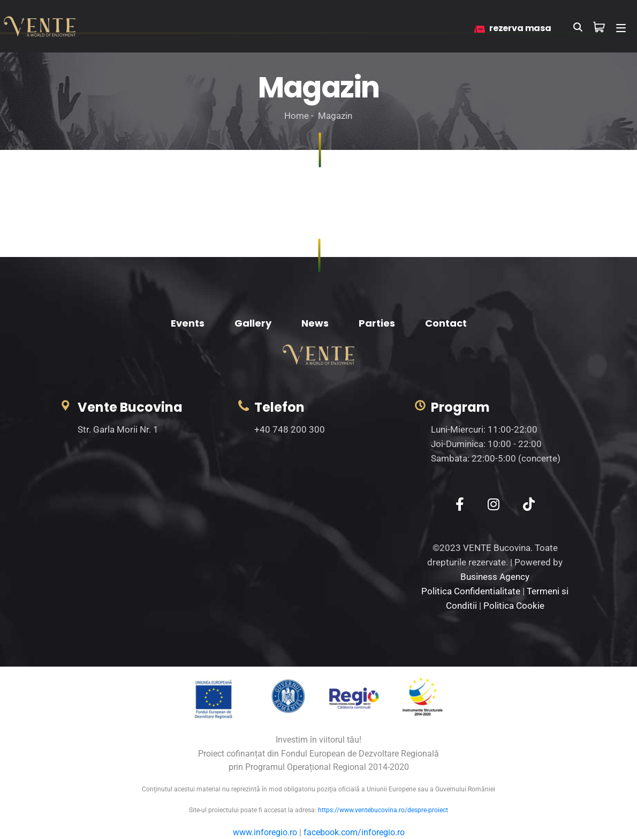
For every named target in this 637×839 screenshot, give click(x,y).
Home (296, 115)
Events (187, 323)
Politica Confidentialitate (470, 591)
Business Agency (494, 576)
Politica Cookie (513, 605)
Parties (377, 323)
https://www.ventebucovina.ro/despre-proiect (383, 810)
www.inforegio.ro (265, 832)
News (315, 323)
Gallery (252, 323)
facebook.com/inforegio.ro (354, 832)
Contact (446, 323)
